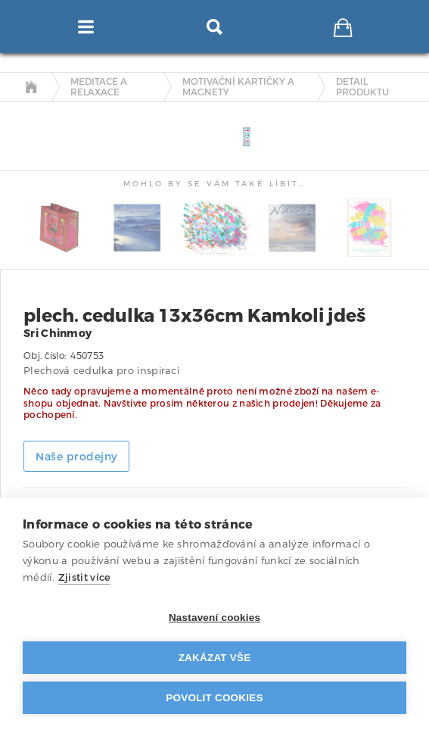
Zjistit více (84, 577)
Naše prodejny (76, 457)
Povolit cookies (214, 697)
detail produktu (362, 87)
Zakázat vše (215, 657)
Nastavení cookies (214, 617)
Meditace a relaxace (98, 87)
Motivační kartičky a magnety (238, 87)
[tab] (32, 115)
